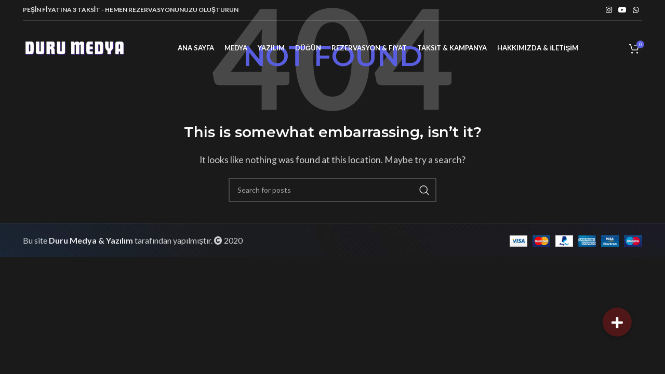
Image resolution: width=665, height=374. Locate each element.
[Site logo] (75, 47)
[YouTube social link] (622, 10)
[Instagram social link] (609, 10)
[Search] (332, 190)
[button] (617, 322)
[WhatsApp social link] (636, 10)
